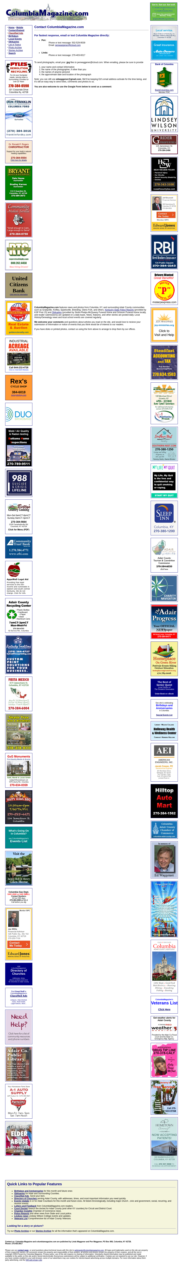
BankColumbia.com (164, 90)
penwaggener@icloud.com (68, 45)
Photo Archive (15, 47)
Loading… (91, 194)
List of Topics (15, 44)
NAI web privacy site (34, 1260)
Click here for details (19, 160)
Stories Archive (16, 50)
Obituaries (57, 312)
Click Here (164, 1009)
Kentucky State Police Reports (119, 310)
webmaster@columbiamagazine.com (89, 1250)
